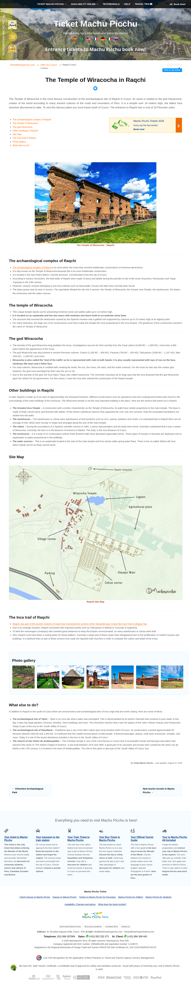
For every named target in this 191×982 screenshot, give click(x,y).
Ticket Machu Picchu (95, 23)
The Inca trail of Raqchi (24, 138)
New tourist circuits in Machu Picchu (158, 790)
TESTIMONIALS (111, 4)
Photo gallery (19, 141)
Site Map (17, 134)
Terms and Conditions (93, 926)
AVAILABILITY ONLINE (83, 4)
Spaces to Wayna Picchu (65, 897)
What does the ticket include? (112, 904)
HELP (127, 4)
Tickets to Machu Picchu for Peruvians (97, 897)
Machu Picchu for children (130, 897)
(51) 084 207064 (66, 936)
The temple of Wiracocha (25, 123)
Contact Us (125, 926)
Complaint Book (111, 926)
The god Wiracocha (22, 127)
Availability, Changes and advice (80, 904)
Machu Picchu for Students (158, 897)
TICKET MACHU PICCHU (50, 4)
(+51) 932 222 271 (99, 936)
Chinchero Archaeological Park (27, 790)
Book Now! (178, 4)
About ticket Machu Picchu (70, 926)
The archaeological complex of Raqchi (32, 119)
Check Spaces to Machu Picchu (35, 897)
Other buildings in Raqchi (25, 130)
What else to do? (21, 145)
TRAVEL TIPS (143, 4)
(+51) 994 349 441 (137, 936)
